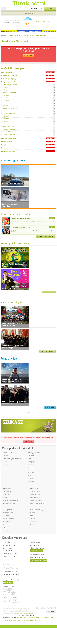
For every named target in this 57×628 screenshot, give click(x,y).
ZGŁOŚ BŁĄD (28, 441)
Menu (30, 13)
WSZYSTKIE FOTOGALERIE (47, 351)
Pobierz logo (7, 582)
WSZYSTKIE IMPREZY (48, 292)
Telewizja (33, 522)
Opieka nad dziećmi (8, 126)
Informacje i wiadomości (15, 214)
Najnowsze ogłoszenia (10, 500)
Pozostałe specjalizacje (9, 129)
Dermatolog (6, 95)
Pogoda (32, 513)
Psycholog (6, 116)
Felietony (6, 528)
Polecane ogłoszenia (13, 160)
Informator (24, 35)
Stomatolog (6, 124)
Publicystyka (8, 510)
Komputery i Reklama (8, 138)
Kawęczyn (31, 462)
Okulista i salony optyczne (10, 108)
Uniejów (31, 482)
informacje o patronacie (39, 560)
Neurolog (5, 105)
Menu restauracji (35, 497)
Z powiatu (6, 465)
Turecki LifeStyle (8, 519)
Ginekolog (6, 118)
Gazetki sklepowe (36, 500)
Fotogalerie (33, 519)
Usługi (3, 145)
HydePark (33, 525)
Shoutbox (6, 468)
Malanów (31, 465)
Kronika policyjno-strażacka (12, 459)
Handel (3, 148)
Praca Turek (49, 617)
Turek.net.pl (13, 35)
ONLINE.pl (30, 615)
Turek (30, 476)
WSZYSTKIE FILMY (49, 407)
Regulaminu (21, 610)
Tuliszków (31, 472)
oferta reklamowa (36, 551)
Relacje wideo (9, 358)
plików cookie (19, 613)
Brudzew (31, 456)
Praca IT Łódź (21, 617)
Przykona (31, 468)
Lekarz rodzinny (7, 103)
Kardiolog (5, 98)
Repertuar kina (35, 494)
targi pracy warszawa (25, 620)
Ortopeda (5, 111)
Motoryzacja (7, 491)
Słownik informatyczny (35, 617)
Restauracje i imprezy (8, 79)
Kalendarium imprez (36, 491)
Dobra (30, 459)
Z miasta (5, 456)
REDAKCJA (51, 611)
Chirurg (5, 90)
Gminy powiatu (34, 453)
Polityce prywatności (28, 613)
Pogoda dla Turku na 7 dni (43, 21)
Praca (32, 516)
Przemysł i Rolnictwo (8, 151)
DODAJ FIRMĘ (28, 55)
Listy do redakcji (8, 513)
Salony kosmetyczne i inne (10, 134)
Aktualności (7, 453)
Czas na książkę (8, 525)
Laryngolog (6, 100)
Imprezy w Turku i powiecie (17, 243)
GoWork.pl (37, 620)
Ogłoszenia (7, 488)
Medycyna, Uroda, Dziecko (10, 82)
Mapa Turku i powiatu (38, 35)
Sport (4, 462)
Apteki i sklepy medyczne (10, 84)
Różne (5, 497)
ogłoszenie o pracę (10, 620)
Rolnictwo (6, 494)
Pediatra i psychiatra (9, 113)
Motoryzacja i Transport (9, 75)
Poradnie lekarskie (8, 132)
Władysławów (32, 479)
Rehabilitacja (6, 121)
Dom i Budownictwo (8, 72)
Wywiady (6, 516)
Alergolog (5, 87)
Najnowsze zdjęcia (11, 302)
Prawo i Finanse (6, 141)
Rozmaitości (7, 531)
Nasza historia (7, 522)
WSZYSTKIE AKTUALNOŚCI (45, 236)
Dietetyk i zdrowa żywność (10, 92)
